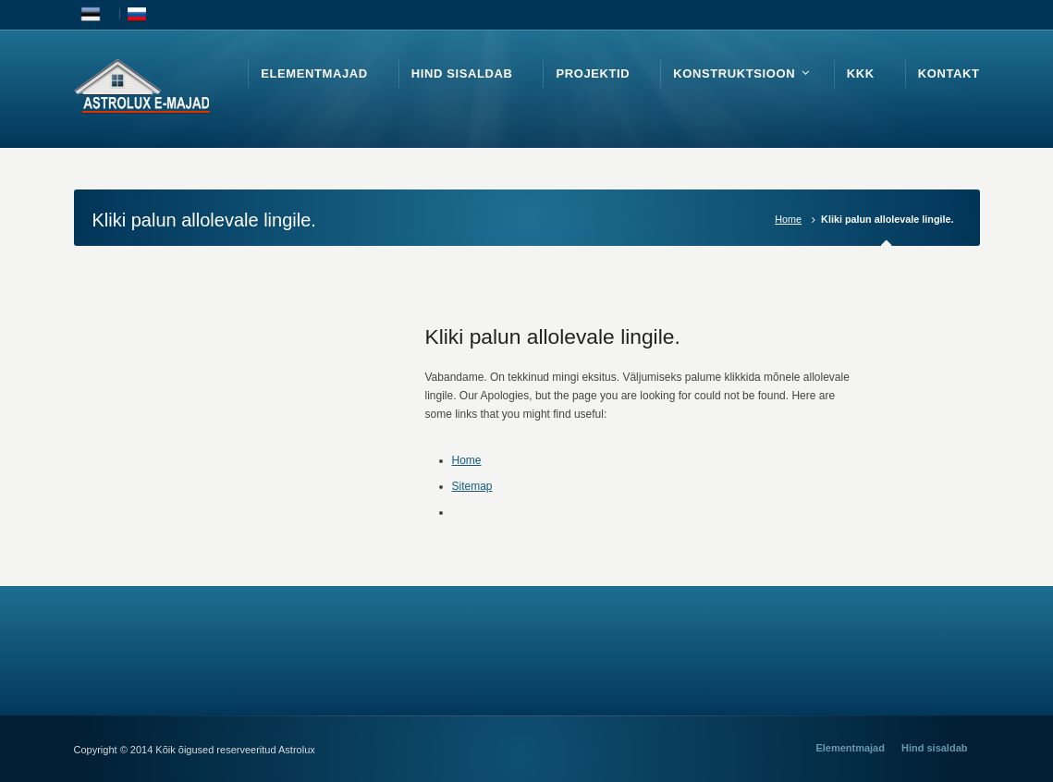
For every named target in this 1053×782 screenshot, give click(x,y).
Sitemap (472, 486)
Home (788, 219)
